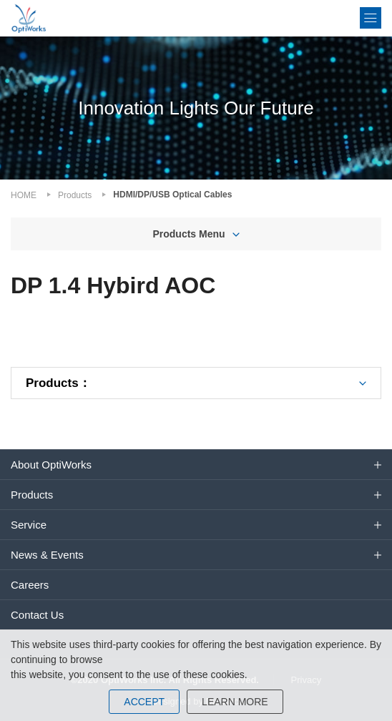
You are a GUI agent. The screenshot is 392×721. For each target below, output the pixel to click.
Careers (30, 585)
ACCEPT (144, 701)
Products (75, 195)
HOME (23, 195)
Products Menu (188, 234)
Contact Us (37, 615)
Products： (58, 383)
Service (28, 525)
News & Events (47, 555)
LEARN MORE (235, 701)
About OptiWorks (51, 464)
